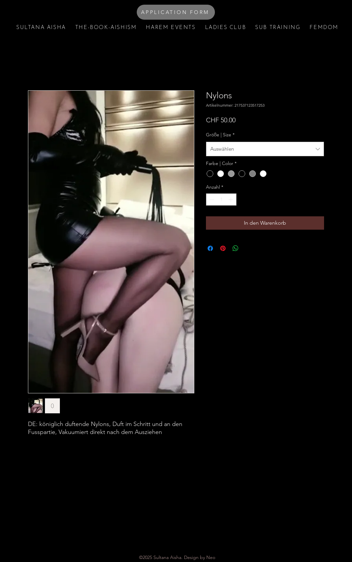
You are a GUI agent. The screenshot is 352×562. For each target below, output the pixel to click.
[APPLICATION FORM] (176, 12)
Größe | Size (220, 135)
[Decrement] (211, 199)
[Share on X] (248, 248)
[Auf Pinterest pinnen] (223, 248)
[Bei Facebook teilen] (210, 248)
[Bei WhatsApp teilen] (236, 248)
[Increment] (231, 199)
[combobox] (265, 149)
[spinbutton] (221, 199)
